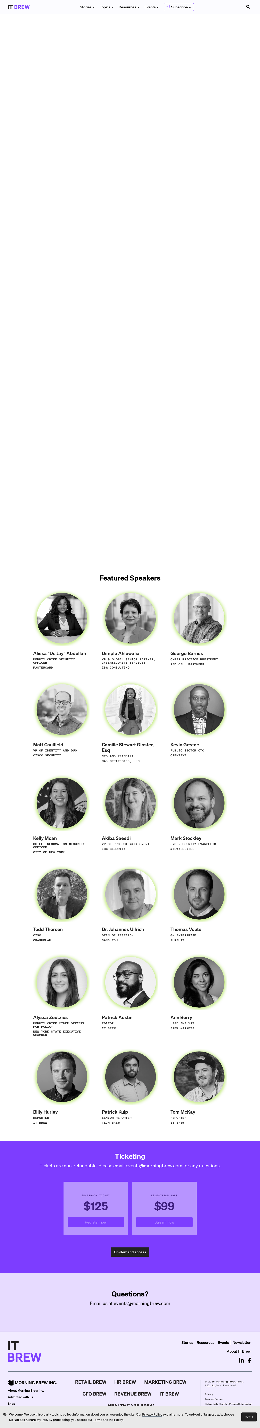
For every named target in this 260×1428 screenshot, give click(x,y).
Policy (118, 1419)
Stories (87, 6)
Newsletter (242, 1342)
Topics (107, 6)
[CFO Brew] (95, 1394)
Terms (97, 1419)
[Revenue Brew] (133, 1394)
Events (151, 6)
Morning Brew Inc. (230, 1381)
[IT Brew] (169, 1394)
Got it (249, 1417)
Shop (11, 1403)
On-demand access (131, 1253)
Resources (129, 6)
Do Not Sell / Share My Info (28, 1419)
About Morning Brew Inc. (26, 1390)
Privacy (209, 1394)
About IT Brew (239, 1351)
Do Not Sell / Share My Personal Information (228, 1404)
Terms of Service (214, 1399)
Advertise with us (20, 1397)
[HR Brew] (125, 1382)
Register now (104, 1223)
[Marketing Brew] (165, 1382)
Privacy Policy (152, 1414)
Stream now (173, 1223)
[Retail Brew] (91, 1382)
